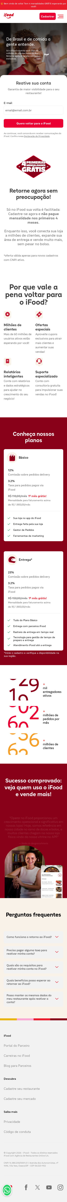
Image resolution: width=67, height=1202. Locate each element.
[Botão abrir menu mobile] (60, 16)
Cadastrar (47, 16)
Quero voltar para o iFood (33, 123)
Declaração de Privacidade (37, 136)
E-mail (8, 102)
